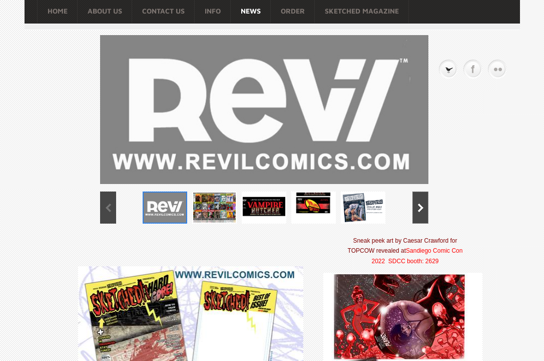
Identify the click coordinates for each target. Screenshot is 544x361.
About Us (105, 11)
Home (58, 11)
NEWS (251, 11)
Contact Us (163, 11)
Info (213, 11)
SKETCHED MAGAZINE (362, 11)
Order (293, 11)
